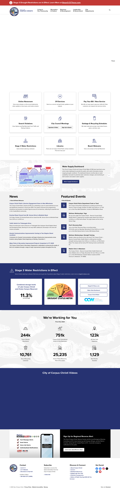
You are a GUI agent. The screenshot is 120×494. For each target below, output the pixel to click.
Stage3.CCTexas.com (71, 2)
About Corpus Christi (76, 468)
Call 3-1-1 (23, 468)
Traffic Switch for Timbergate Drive (20, 223)
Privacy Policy (27, 487)
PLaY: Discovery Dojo (75, 225)
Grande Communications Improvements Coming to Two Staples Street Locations (31, 234)
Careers (73, 470)
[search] (59, 45)
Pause (113, 61)
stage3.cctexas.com (84, 274)
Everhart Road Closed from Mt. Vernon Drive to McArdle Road (28, 215)
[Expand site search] (110, 10)
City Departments (89, 10)
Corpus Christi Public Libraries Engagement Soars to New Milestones (31, 203)
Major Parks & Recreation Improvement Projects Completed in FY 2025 (31, 243)
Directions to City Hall (27, 471)
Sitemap (46, 487)
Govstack (108, 487)
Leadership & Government (78, 10)
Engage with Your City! (77, 473)
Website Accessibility (37, 487)
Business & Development (65, 10)
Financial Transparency (77, 475)
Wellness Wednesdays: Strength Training (81, 235)
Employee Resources (76, 471)
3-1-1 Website (24, 470)
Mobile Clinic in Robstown (77, 249)
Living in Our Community (42, 10)
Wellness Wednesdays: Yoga (78, 213)
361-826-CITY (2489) (26, 476)
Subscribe (47, 474)
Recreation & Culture (54, 10)
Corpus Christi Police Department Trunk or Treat (84, 203)
